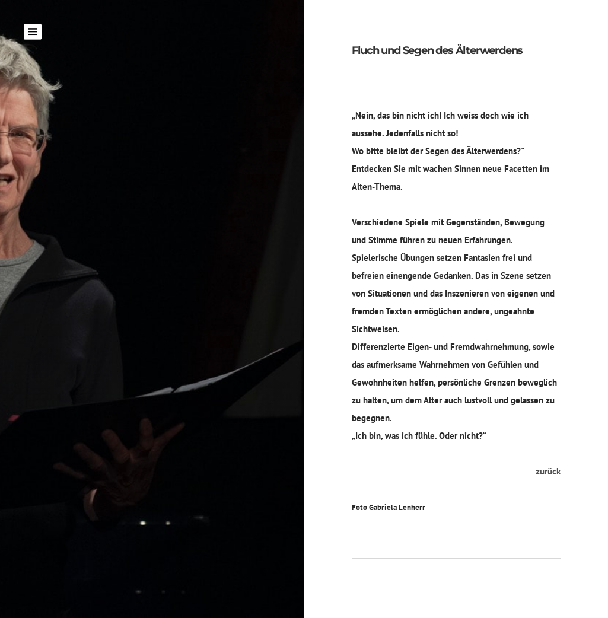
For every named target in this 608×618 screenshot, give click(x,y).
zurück (548, 471)
